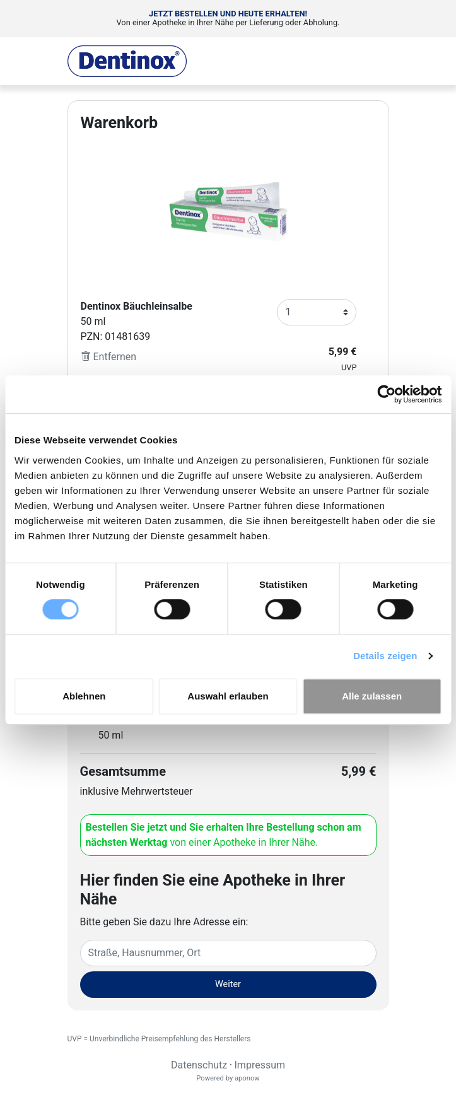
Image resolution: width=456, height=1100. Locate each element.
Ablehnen (83, 696)
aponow (247, 1078)
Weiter (228, 984)
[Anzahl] (316, 312)
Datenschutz (199, 1065)
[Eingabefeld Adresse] (228, 953)
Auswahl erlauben (227, 696)
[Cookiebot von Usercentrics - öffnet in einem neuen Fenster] (386, 394)
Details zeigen (385, 655)
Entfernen (109, 357)
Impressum (260, 1065)
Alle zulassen (372, 696)
